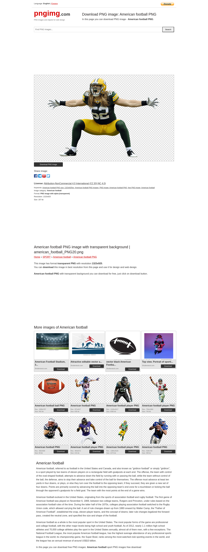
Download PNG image (48, 164)
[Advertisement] (104, 54)
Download (61, 369)
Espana (54, 3)
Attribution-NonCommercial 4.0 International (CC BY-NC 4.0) (75, 183)
